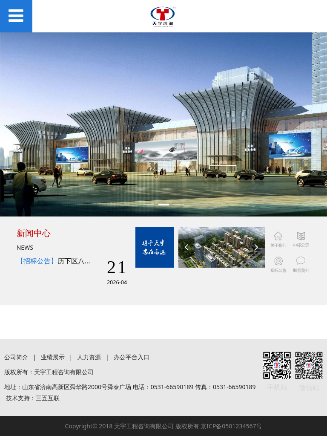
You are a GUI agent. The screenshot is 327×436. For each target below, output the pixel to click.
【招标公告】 (37, 261)
